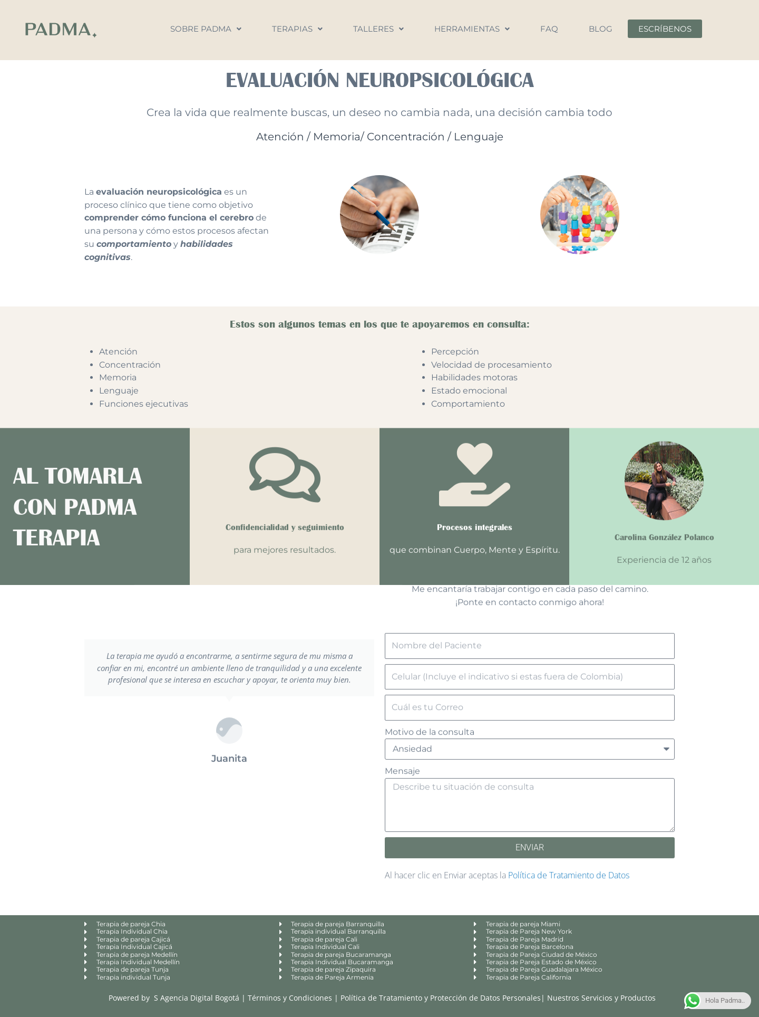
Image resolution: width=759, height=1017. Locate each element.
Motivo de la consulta (429, 490)
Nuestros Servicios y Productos (601, 998)
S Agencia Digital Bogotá (196, 998)
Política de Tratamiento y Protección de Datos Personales (440, 998)
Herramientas (472, 29)
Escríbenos (665, 29)
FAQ (549, 29)
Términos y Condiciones (291, 998)
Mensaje (402, 530)
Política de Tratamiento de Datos (568, 633)
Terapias (297, 29)
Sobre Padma (205, 29)
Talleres (378, 29)
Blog (600, 29)
